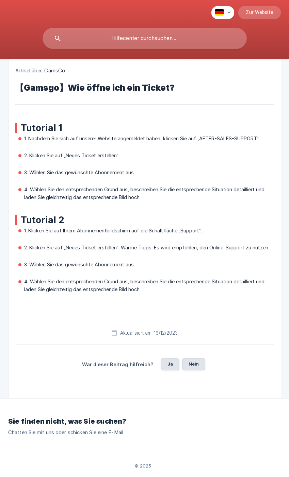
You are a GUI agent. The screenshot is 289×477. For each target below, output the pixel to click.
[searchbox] (145, 38)
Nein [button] (194, 364)
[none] (222, 12)
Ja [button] (170, 364)
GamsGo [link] (54, 70)
